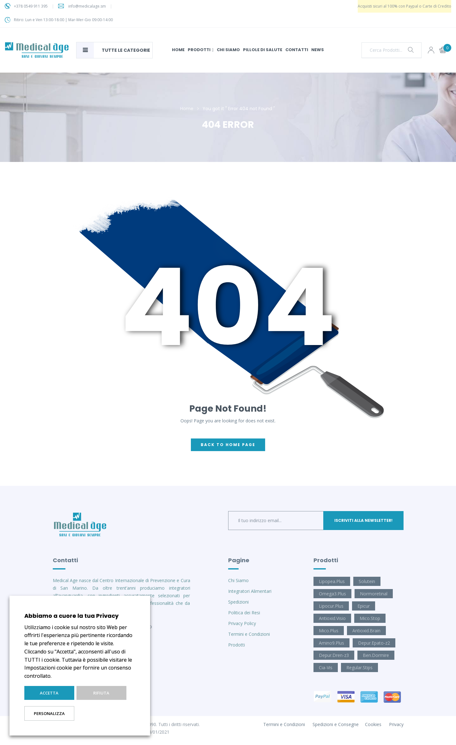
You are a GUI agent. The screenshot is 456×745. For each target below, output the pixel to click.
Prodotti (236, 645)
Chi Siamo (238, 580)
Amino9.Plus (331, 643)
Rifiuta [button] (101, 693)
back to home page (228, 444)
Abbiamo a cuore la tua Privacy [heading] (71, 616)
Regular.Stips (359, 667)
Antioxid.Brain (366, 631)
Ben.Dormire (376, 655)
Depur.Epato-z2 (374, 643)
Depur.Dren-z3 (334, 655)
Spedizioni (238, 602)
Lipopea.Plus (332, 581)
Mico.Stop (370, 618)
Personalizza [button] (49, 713)
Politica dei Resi (244, 613)
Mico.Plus (328, 631)
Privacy (396, 724)
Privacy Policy (242, 623)
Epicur (363, 606)
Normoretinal (373, 594)
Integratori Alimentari (249, 591)
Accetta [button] (49, 693)
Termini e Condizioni (249, 634)
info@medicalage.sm (87, 6)
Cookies (373, 724)
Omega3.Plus (332, 594)
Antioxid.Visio (332, 618)
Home (186, 108)
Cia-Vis (325, 667)
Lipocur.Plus (331, 606)
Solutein (367, 581)
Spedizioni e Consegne (336, 724)
